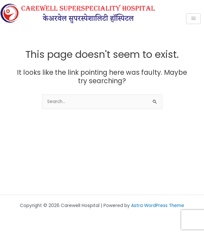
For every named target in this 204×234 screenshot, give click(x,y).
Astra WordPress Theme (157, 205)
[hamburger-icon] (193, 18)
